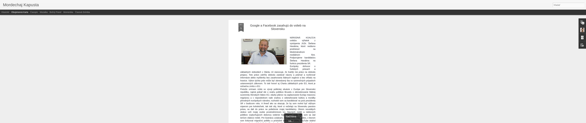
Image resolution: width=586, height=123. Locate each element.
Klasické (5, 12)
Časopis (34, 12)
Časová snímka (82, 12)
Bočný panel (55, 12)
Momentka (68, 12)
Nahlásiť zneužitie (314, 121)
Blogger (304, 121)
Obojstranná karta (19, 12)
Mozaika (44, 12)
